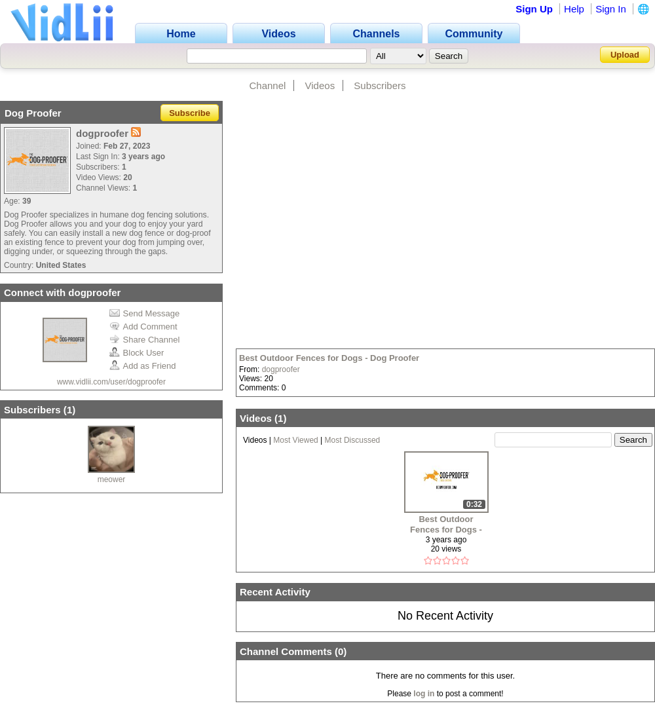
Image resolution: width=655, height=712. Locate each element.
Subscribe (189, 113)
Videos (320, 85)
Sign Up (534, 8)
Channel (267, 85)
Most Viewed (295, 440)
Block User (136, 353)
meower (112, 479)
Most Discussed (353, 440)
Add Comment (143, 326)
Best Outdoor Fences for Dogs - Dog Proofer (329, 358)
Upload (624, 55)
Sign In (610, 8)
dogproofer (281, 369)
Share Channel (144, 340)
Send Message (144, 313)
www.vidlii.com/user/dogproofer (111, 381)
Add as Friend (142, 366)
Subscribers (379, 85)
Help (574, 8)
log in (423, 693)
